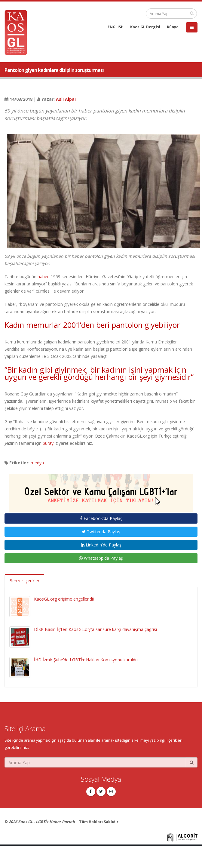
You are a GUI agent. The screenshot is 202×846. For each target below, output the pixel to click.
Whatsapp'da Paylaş (101, 558)
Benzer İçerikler (24, 580)
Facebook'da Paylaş (101, 518)
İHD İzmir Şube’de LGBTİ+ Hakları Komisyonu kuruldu (86, 660)
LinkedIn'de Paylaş (101, 545)
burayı (48, 443)
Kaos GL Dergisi (145, 26)
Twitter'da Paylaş (101, 531)
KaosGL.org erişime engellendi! (64, 599)
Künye (173, 26)
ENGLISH (116, 26)
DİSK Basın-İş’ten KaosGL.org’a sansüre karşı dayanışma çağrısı (95, 629)
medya (37, 463)
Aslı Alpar (66, 99)
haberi (44, 276)
